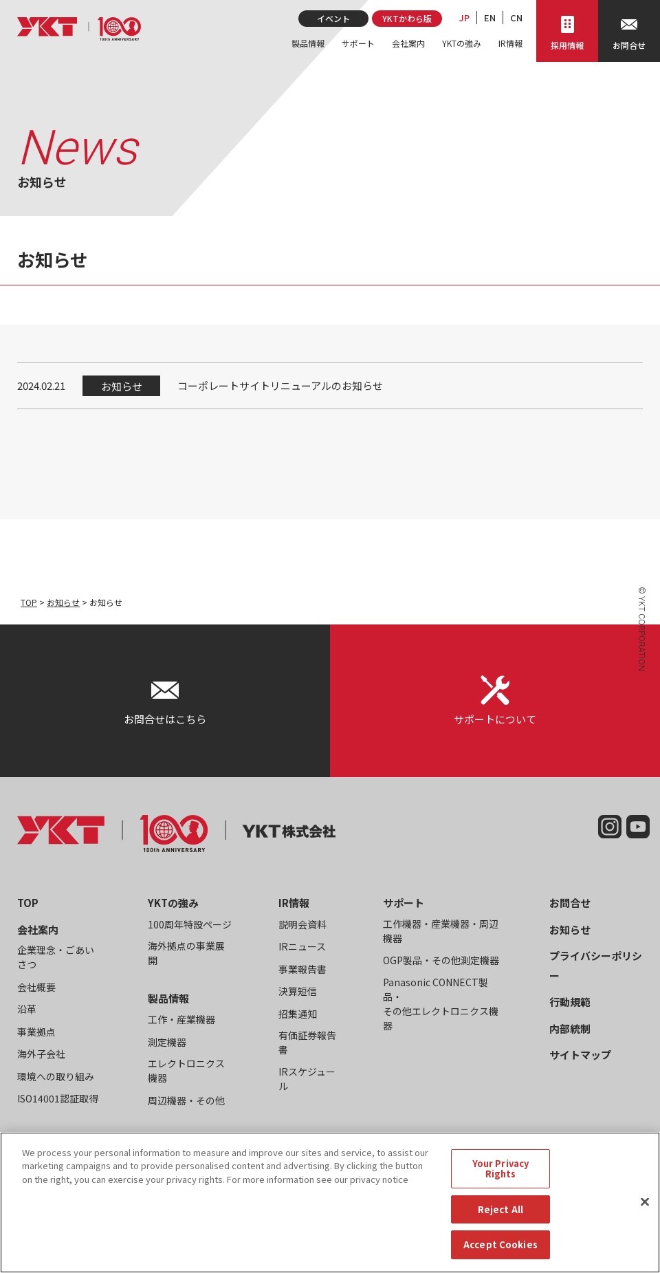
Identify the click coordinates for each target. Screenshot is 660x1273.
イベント (333, 18)
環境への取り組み (55, 1076)
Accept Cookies (500, 1254)
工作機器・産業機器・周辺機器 (440, 931)
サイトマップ (580, 1054)
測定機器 (167, 1042)
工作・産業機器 (181, 1019)
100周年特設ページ (190, 924)
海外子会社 (41, 1053)
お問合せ (570, 902)
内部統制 (570, 1028)
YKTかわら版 (407, 18)
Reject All (500, 1219)
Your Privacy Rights (500, 1178)
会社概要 (36, 987)
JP (464, 17)
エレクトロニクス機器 (186, 1070)
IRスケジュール (307, 1079)
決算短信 (297, 991)
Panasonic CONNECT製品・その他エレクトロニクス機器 (440, 1003)
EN (490, 17)
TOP (29, 602)
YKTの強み (461, 43)
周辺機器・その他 (186, 1100)
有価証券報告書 (307, 1042)
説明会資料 (302, 924)
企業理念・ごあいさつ (55, 957)
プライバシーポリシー (595, 965)
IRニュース (302, 946)
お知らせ (63, 602)
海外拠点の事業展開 (186, 953)
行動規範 (570, 1001)
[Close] (645, 1212)
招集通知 (297, 1014)
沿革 (26, 1009)
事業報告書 (302, 969)
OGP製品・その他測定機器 (441, 960)
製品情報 (308, 43)
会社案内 (408, 43)
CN (516, 17)
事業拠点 (36, 1031)
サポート (358, 43)
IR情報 (510, 43)
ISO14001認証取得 (57, 1098)
